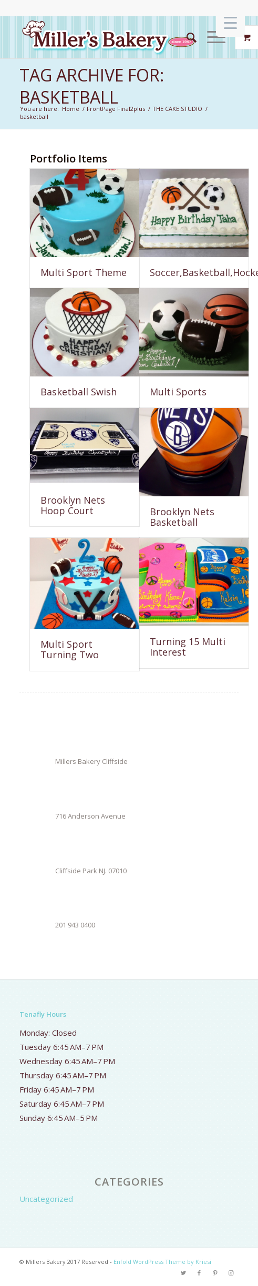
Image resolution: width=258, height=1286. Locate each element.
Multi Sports (178, 391)
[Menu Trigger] (230, 22)
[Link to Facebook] (199, 1273)
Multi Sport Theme (83, 272)
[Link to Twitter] (183, 1273)
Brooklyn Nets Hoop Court (72, 505)
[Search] (186, 37)
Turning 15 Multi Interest (187, 646)
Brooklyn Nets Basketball (182, 516)
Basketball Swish (78, 391)
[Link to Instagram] (231, 1273)
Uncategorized (46, 1198)
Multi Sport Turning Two (69, 649)
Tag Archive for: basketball (91, 86)
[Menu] (211, 37)
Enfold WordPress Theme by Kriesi (162, 1261)
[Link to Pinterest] (215, 1273)
